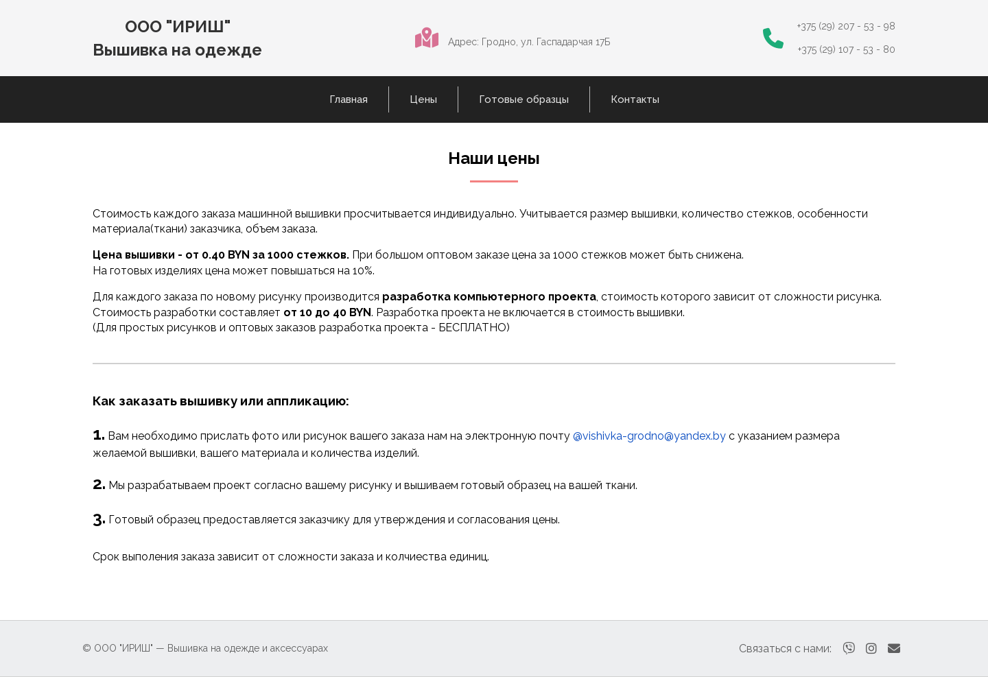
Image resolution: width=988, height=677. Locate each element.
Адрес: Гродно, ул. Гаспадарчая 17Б (529, 41)
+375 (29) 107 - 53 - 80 (846, 49)
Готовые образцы (524, 99)
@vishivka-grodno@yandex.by (649, 435)
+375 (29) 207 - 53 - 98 (846, 26)
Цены (423, 99)
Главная (348, 99)
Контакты (635, 99)
